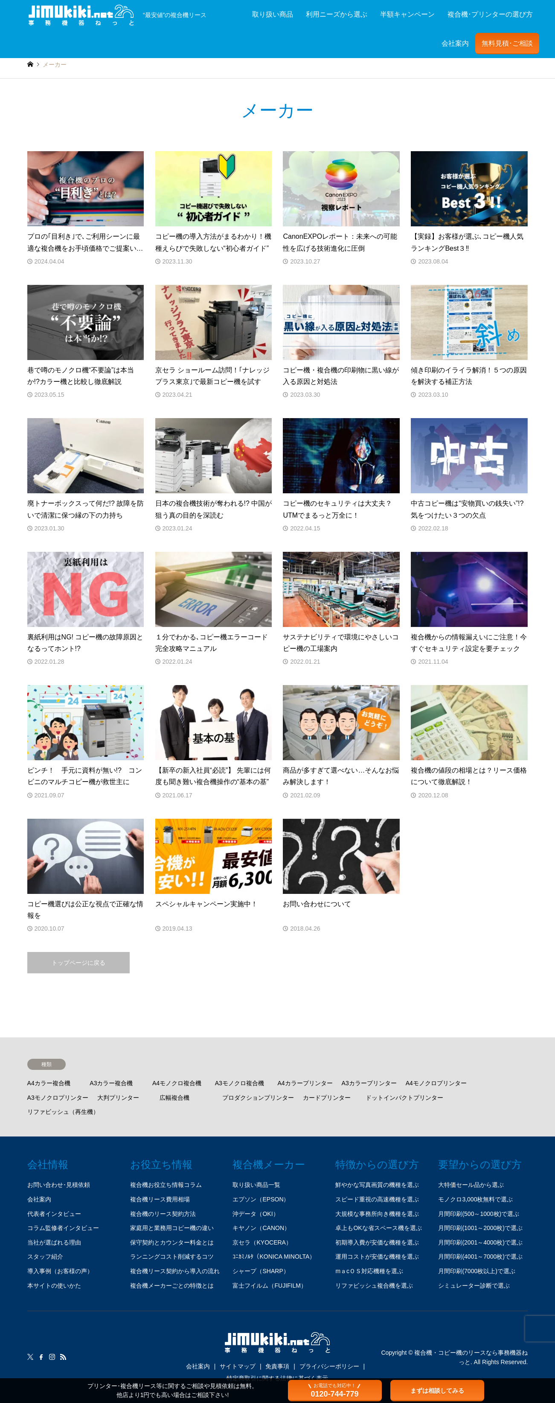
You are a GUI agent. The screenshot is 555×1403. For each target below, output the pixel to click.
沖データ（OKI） (255, 1213)
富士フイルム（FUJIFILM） (269, 1285)
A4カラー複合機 (48, 1083)
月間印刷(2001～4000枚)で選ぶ (480, 1242)
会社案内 (455, 43)
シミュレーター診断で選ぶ (474, 1285)
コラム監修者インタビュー (63, 1227)
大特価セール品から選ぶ (471, 1184)
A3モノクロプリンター (57, 1097)
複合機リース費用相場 (160, 1199)
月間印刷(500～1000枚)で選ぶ (478, 1213)
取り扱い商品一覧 (256, 1184)
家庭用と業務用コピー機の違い (172, 1227)
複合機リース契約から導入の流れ (175, 1271)
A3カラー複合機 (111, 1083)
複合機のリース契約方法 (163, 1213)
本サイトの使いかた (54, 1285)
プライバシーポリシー (329, 1366)
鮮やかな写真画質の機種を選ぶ (377, 1184)
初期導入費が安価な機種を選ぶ (377, 1242)
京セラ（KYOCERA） (261, 1242)
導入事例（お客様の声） (60, 1271)
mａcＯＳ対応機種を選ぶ (369, 1271)
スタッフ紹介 (45, 1256)
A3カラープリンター (369, 1083)
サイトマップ (238, 1366)
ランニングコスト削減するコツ (172, 1256)
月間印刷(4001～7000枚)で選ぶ (480, 1256)
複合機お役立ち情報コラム (166, 1184)
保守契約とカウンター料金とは (172, 1242)
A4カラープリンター (304, 1083)
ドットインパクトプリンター (404, 1097)
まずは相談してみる (437, 1390)
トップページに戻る (78, 962)
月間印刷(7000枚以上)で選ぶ (476, 1271)
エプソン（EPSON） (260, 1199)
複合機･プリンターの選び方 (490, 14)
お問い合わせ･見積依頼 (58, 1184)
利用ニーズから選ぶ (336, 14)
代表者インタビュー (54, 1213)
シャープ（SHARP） (260, 1271)
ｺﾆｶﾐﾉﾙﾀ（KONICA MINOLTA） (273, 1256)
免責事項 (277, 1366)
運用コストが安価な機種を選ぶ (377, 1256)
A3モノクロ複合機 (239, 1083)
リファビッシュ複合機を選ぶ (374, 1285)
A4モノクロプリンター (436, 1083)
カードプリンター (327, 1097)
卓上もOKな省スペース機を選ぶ (378, 1227)
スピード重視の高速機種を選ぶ (377, 1199)
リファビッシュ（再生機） (63, 1111)
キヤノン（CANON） (261, 1227)
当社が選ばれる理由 (54, 1242)
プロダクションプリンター (258, 1097)
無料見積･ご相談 (507, 43)
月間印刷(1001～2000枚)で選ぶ (480, 1227)
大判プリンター (118, 1097)
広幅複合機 (174, 1097)
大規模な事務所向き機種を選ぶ (377, 1213)
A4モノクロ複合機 (176, 1083)
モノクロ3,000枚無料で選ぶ (475, 1199)
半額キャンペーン (407, 14)
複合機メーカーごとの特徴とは (172, 1285)
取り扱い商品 (272, 14)
